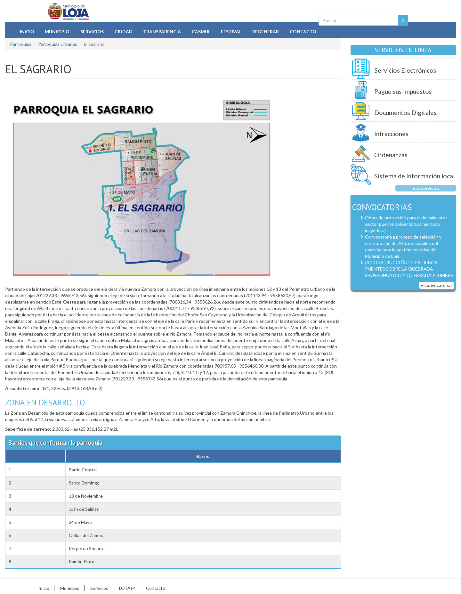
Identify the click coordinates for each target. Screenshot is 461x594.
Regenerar (265, 31)
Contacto (303, 31)
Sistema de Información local (414, 176)
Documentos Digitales (405, 112)
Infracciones (391, 133)
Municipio (57, 31)
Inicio (27, 31)
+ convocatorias (437, 285)
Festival (231, 31)
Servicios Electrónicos (405, 70)
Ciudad (124, 31)
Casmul (201, 31)
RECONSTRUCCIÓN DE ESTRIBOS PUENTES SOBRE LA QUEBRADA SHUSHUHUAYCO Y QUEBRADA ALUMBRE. (409, 269)
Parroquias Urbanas (57, 44)
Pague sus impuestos (403, 91)
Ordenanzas (391, 155)
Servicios (92, 31)
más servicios (425, 188)
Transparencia (162, 31)
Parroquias (20, 44)
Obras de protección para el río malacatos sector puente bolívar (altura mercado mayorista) (406, 224)
